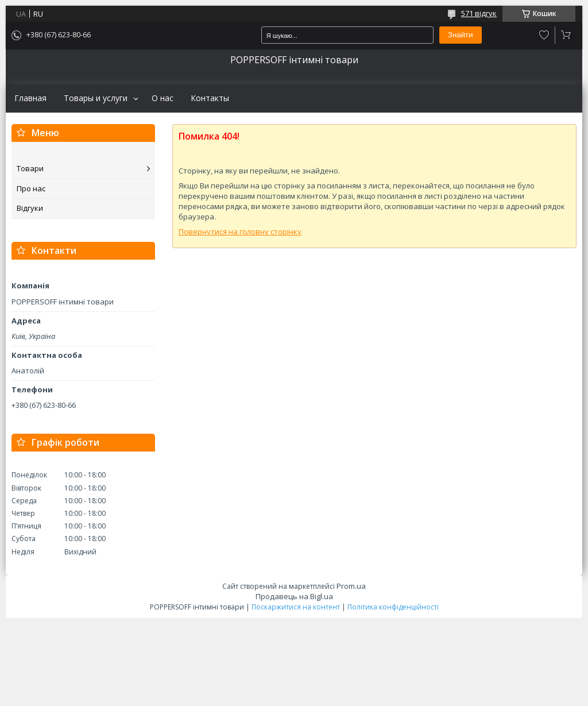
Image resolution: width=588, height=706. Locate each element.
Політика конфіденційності (393, 607)
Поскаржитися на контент (296, 607)
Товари (30, 168)
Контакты (210, 98)
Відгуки (30, 208)
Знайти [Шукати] (460, 34)
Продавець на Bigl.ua (294, 596)
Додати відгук (544, 35)
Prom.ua (351, 586)
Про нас (31, 188)
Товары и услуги (95, 98)
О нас (162, 98)
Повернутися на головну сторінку (240, 231)
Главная (30, 98)
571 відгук (479, 13)
